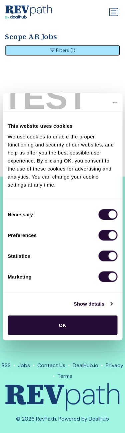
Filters (62, 50)
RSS (6, 365)
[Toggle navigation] (113, 12)
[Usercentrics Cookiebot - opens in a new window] (89, 102)
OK (62, 325)
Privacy (114, 365)
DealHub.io (85, 365)
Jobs (24, 365)
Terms (64, 376)
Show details (89, 304)
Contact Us (51, 365)
